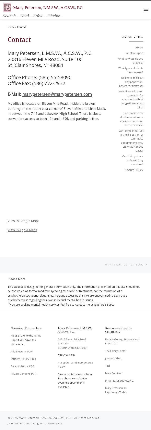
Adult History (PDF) (21, 351)
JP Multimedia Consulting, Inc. (26, 423)
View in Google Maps (23, 220)
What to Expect (134, 53)
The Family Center (115, 351)
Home (11, 27)
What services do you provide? (130, 60)
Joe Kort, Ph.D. (113, 358)
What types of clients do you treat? (130, 70)
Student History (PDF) (23, 359)
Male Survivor (113, 373)
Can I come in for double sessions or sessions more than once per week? (131, 119)
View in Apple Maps (22, 230)
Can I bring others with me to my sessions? (132, 160)
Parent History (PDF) (22, 366)
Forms (139, 47)
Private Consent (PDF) (23, 373)
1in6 (107, 365)
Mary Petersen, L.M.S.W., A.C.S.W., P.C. (45, 418)
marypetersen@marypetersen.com (57, 94)
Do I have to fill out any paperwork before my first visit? (131, 82)
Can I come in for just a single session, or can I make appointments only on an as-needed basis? (131, 141)
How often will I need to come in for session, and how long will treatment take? (131, 99)
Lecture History (134, 170)
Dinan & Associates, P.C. (119, 380)
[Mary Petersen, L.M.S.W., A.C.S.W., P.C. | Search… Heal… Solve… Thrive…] (7, 7)
